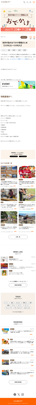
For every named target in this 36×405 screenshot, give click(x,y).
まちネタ (26, 186)
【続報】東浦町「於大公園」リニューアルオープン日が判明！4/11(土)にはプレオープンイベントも (21, 363)
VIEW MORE (18, 285)
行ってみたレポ (12, 231)
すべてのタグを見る (18, 312)
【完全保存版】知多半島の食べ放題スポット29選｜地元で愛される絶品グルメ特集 (27, 183)
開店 (6, 186)
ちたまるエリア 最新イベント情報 (18, 59)
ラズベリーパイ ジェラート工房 (15, 272)
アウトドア (21, 209)
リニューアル (9, 307)
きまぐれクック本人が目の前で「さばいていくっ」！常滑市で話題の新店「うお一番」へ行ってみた (8, 206)
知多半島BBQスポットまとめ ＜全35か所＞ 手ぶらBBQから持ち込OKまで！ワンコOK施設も (27, 206)
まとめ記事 (26, 209)
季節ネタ (25, 302)
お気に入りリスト (30, 2)
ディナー (22, 186)
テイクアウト (3, 186)
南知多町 (31, 375)
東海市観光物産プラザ (13, 259)
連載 (28, 186)
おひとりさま (27, 307)
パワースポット (3, 231)
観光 (11, 186)
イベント (6, 302)
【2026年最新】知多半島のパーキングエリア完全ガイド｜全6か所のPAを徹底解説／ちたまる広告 (9, 183)
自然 (23, 209)
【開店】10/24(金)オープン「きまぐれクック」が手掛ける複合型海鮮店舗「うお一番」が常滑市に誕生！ (22, 352)
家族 (29, 209)
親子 (31, 302)
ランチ (20, 186)
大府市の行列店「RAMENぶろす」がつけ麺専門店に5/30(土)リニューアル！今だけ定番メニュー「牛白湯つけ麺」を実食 (22, 342)
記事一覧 (18, 237)
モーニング (21, 231)
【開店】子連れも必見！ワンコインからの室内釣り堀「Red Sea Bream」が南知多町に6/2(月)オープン (22, 373)
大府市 (32, 344)
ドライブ (8, 186)
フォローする (23, 156)
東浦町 (32, 365)
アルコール (5, 209)
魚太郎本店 (11, 266)
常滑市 (15, 208)
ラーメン (27, 305)
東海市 (32, 208)
